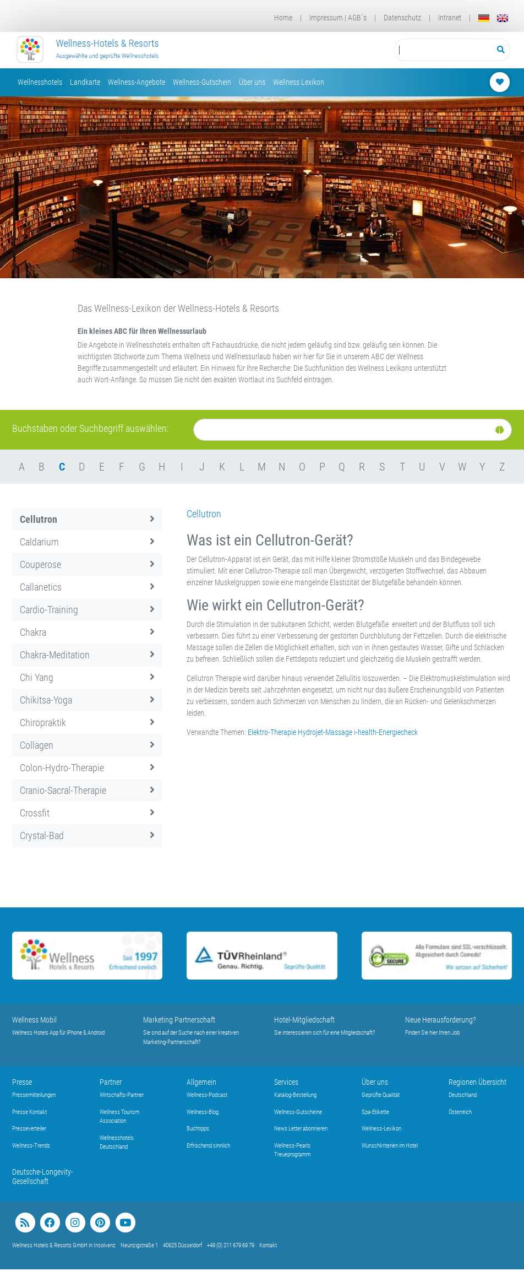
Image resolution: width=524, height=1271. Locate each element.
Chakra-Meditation (87, 655)
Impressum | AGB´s (338, 17)
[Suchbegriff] (443, 50)
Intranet (449, 17)
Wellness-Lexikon (381, 1128)
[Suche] (352, 430)
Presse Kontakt (29, 1112)
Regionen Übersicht (477, 1082)
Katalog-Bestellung (295, 1095)
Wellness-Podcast (207, 1095)
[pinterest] (100, 1223)
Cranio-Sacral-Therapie (87, 790)
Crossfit (87, 813)
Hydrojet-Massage (325, 732)
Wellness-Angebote (136, 82)
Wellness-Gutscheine (298, 1112)
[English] (502, 18)
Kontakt (268, 1245)
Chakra (87, 632)
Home (283, 17)
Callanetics (87, 587)
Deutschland (463, 1095)
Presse (22, 1082)
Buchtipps (198, 1128)
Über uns (252, 82)
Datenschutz (402, 17)
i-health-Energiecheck (386, 732)
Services (286, 1082)
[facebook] (50, 1223)
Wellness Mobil (34, 1019)
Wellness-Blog (203, 1112)
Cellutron (87, 519)
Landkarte (85, 82)
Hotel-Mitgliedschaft (304, 1019)
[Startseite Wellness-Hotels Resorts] (88, 50)
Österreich (460, 1112)
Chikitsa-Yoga (87, 700)
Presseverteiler (29, 1128)
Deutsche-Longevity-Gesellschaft (42, 1176)
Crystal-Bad (87, 835)
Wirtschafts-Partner (122, 1095)
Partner (111, 1082)
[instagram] (75, 1223)
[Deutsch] (483, 18)
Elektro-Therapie (272, 732)
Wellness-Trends (31, 1145)
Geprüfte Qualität (381, 1095)
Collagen (87, 745)
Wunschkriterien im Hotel (390, 1145)
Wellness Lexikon (298, 82)
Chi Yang (87, 677)
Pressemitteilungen (34, 1095)
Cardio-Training (87, 609)
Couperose (87, 564)
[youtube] (125, 1223)
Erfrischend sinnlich (208, 1145)
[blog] (25, 1223)
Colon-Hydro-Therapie (87, 768)
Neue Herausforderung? (440, 1019)
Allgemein (201, 1082)
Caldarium (87, 542)
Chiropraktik (87, 722)
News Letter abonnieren (301, 1128)
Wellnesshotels (40, 82)
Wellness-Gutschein (202, 82)
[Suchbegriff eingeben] (443, 50)
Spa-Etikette (375, 1112)
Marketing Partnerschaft (179, 1019)
